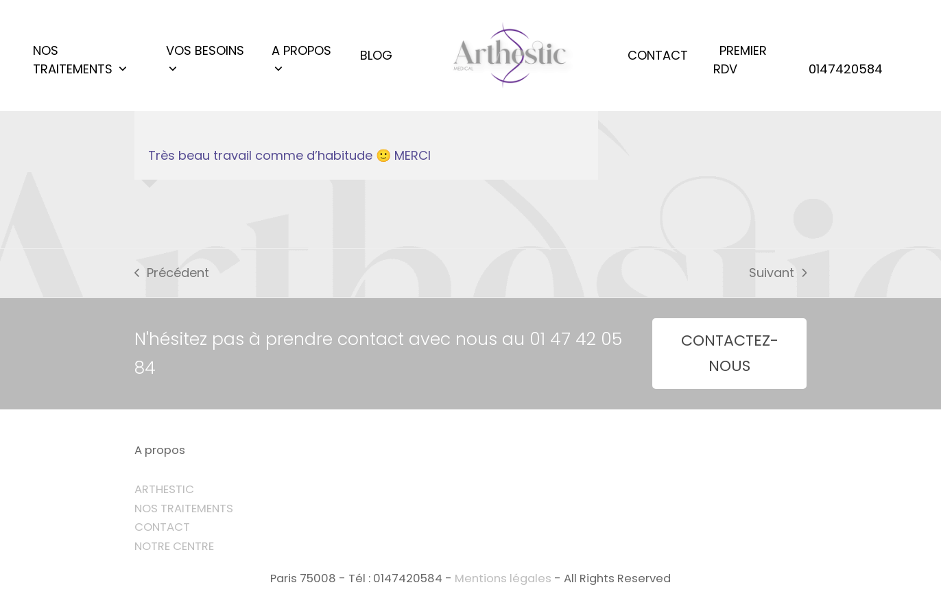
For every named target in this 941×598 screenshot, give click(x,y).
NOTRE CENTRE (174, 546)
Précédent (171, 273)
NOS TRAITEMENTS (183, 508)
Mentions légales (503, 578)
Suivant (778, 273)
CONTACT (162, 527)
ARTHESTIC (164, 489)
